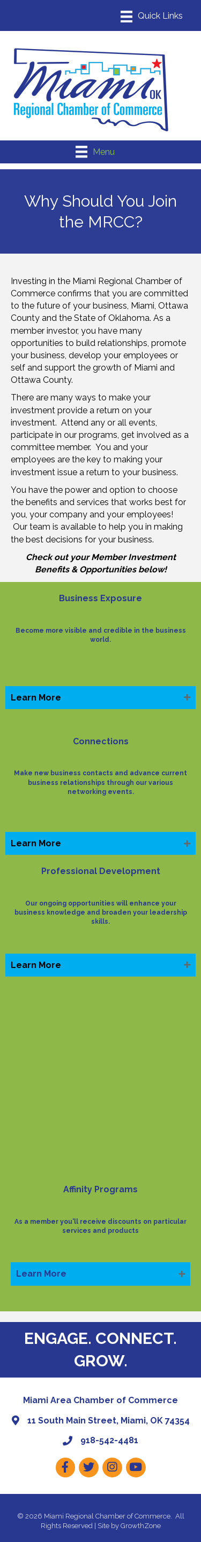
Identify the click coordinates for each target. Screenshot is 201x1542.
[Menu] (151, 16)
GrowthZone (141, 1526)
